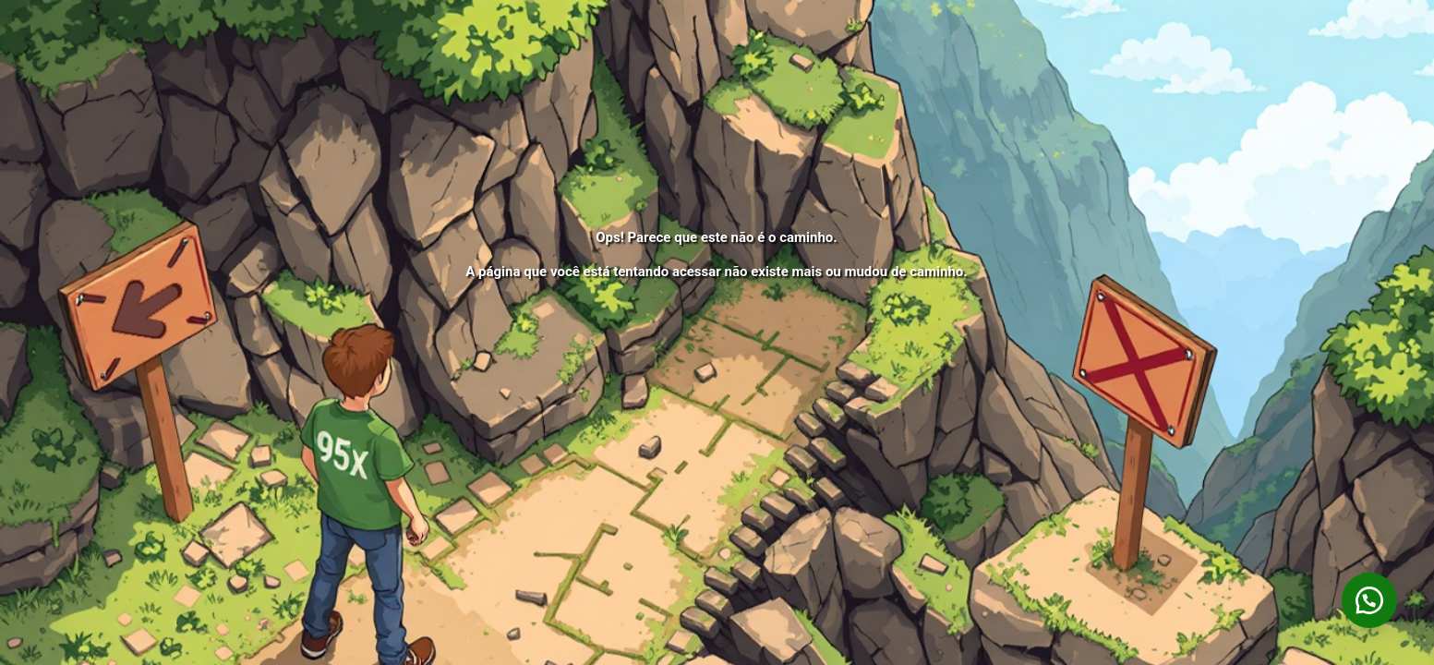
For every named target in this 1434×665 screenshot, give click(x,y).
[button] (1369, 600)
